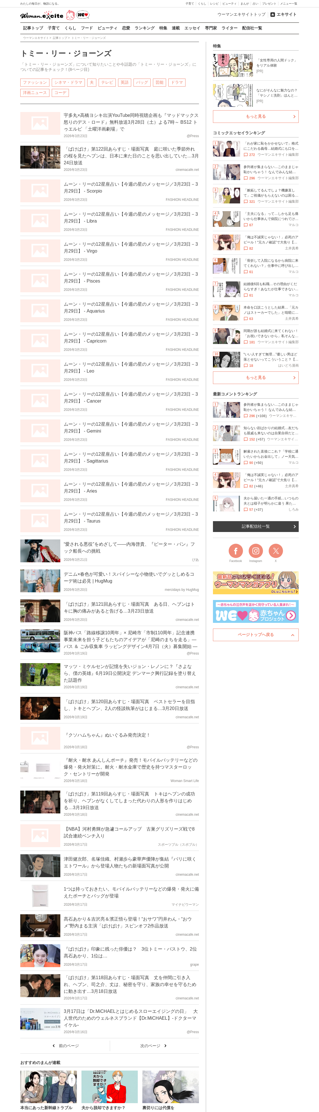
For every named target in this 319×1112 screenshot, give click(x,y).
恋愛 (126, 28)
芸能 (159, 82)
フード (87, 28)
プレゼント (269, 3)
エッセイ (192, 28)
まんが (244, 3)
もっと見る (256, 116)
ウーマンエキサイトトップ (242, 14)
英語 (125, 82)
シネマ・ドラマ (68, 82)
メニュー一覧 (288, 3)
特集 (163, 28)
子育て (190, 3)
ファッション (35, 82)
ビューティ (229, 3)
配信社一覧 (252, 28)
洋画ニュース (35, 92)
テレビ (107, 82)
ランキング (145, 28)
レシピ (214, 3)
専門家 (211, 28)
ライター (230, 28)
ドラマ (177, 82)
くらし (202, 3)
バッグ (142, 82)
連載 (176, 28)
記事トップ (33, 28)
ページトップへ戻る (256, 634)
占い (255, 3)
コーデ (60, 92)
